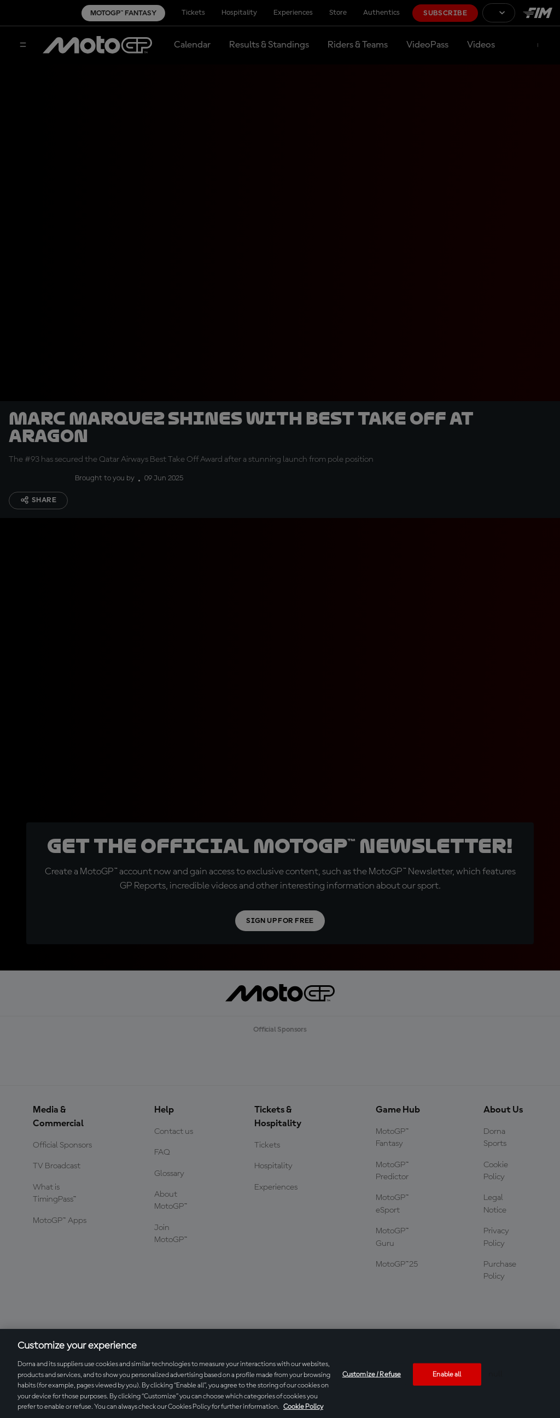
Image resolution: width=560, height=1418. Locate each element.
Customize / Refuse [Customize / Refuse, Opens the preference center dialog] (371, 1374)
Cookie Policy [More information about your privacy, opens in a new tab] (303, 1406)
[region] (280, 1373)
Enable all (447, 1374)
